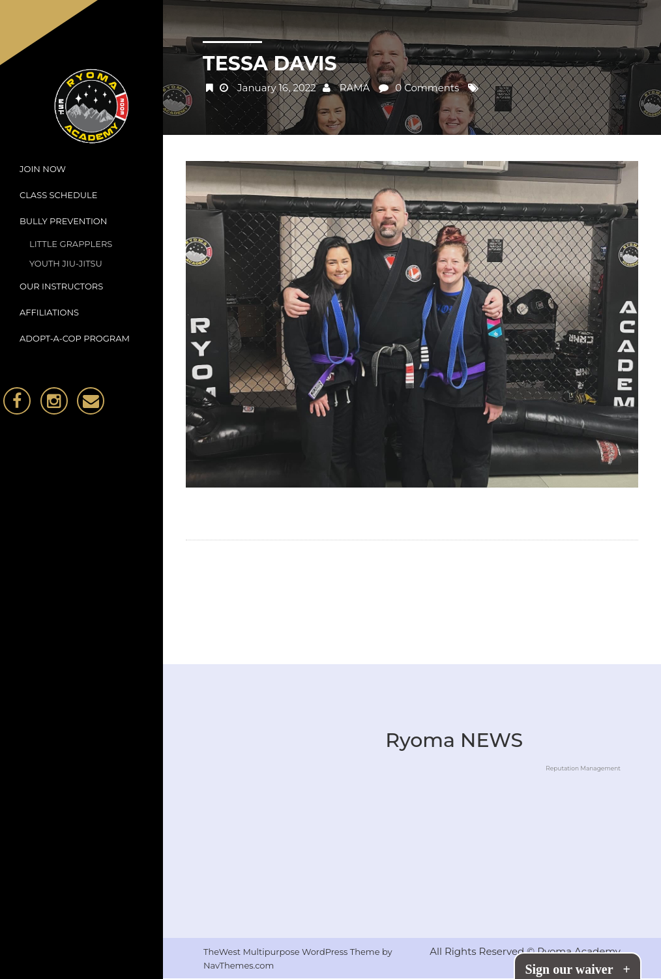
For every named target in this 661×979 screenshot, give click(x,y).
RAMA (355, 87)
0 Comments (427, 87)
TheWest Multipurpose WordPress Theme (292, 951)
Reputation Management (583, 768)
